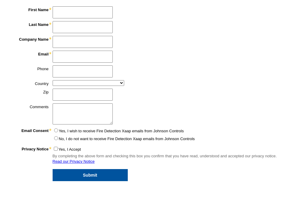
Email (43, 54)
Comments (39, 107)
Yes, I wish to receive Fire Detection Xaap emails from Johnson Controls (121, 131)
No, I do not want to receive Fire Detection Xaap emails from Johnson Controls (127, 139)
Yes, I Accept (70, 149)
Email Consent (34, 130)
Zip (45, 92)
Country (42, 83)
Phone (43, 69)
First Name (38, 10)
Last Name (39, 24)
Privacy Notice (35, 149)
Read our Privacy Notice (74, 161)
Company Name (33, 39)
